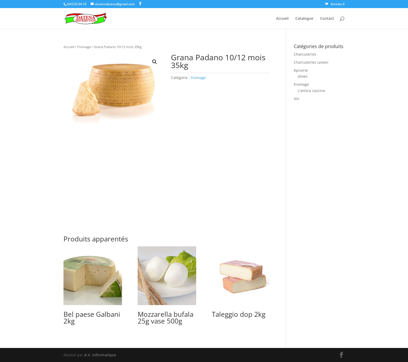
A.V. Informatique (100, 354)
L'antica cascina (311, 90)
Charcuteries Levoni (311, 62)
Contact (327, 19)
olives (303, 76)
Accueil (282, 19)
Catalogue (304, 19)
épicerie (301, 70)
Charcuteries (305, 54)
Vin (296, 98)
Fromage (84, 46)
